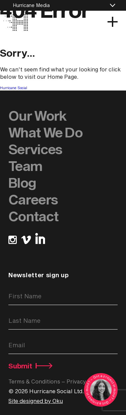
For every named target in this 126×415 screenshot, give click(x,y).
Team (25, 166)
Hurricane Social (13, 88)
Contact (33, 216)
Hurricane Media (31, 5)
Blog (22, 182)
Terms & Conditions (34, 381)
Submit (28, 365)
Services (35, 149)
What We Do (45, 132)
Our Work (37, 115)
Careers (33, 199)
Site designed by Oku (35, 401)
